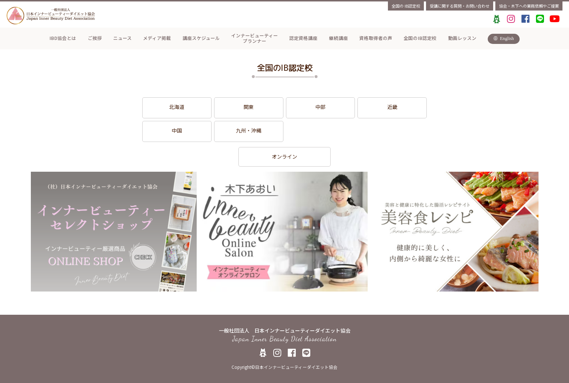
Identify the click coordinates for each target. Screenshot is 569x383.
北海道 (176, 106)
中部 (320, 106)
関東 (248, 106)
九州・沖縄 (248, 130)
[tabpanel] (114, 232)
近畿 (392, 106)
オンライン (284, 156)
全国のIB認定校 (406, 6)
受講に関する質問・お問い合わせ (460, 6)
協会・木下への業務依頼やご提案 (529, 6)
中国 (177, 130)
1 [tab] (284, 297)
